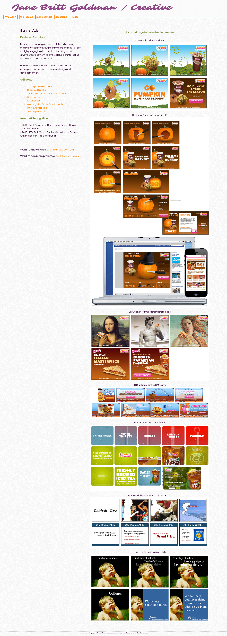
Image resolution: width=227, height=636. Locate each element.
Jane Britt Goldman (64, 7)
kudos (75, 17)
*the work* (10, 17)
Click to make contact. (61, 149)
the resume (26, 17)
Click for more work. (68, 156)
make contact (44, 17)
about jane (61, 17)
